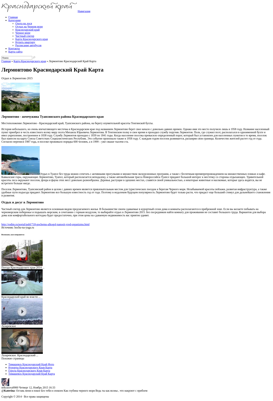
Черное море (22, 32)
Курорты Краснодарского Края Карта (30, 367)
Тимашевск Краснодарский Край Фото (31, 364)
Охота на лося (23, 23)
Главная (6, 61)
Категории (14, 20)
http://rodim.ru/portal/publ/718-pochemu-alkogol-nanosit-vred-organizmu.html (45, 224)
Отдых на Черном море (29, 26)
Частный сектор (24, 35)
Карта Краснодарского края (31, 39)
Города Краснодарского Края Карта (29, 370)
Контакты (14, 48)
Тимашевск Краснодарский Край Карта (31, 373)
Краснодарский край (27, 29)
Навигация (84, 11)
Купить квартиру (25, 42)
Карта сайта (15, 51)
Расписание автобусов (28, 45)
